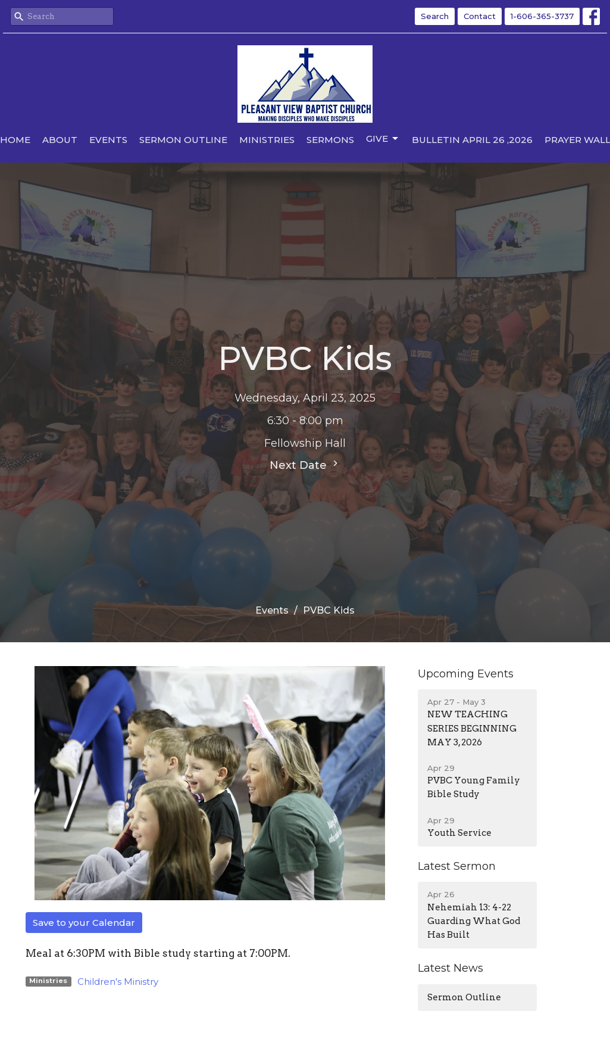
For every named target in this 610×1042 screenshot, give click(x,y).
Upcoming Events (466, 673)
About (59, 139)
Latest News (450, 968)
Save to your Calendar (84, 922)
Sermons (330, 139)
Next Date (305, 465)
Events (108, 139)
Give (383, 139)
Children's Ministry (117, 981)
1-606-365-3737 (542, 16)
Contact (480, 16)
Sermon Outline (183, 139)
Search (435, 16)
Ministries (267, 139)
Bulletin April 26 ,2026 (472, 139)
